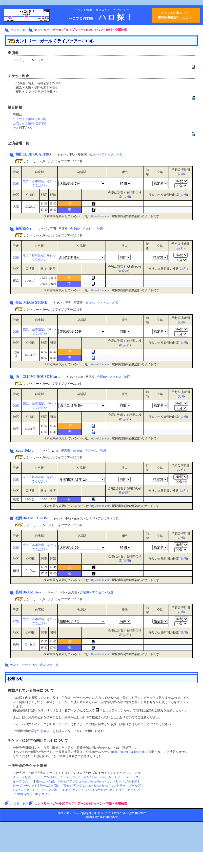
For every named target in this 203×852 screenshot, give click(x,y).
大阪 (16, 206)
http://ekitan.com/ (100, 216)
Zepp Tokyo (24, 450)
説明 (181, 174)
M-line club (137, 752)
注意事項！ (44, 731)
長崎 (16, 644)
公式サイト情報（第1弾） (30, 119)
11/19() (30, 354)
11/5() (30, 280)
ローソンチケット (25, 785)
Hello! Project (119, 752)
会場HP (94, 154)
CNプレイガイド (24, 790)
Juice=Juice (99, 777)
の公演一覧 (34, 665)
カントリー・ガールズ (123, 777)
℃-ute (65, 777)
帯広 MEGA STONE (31, 302)
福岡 (16, 570)
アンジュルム (80, 777)
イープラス (20, 781)
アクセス (108, 154)
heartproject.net (108, 817)
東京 (16, 280)
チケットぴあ (22, 777)
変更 (16, 183)
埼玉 (16, 429)
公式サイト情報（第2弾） (30, 123)
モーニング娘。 (48, 777)
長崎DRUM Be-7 (28, 592)
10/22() (30, 206)
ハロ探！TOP (19, 30)
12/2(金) (30, 499)
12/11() (30, 644)
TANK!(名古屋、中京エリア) (32, 794)
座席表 (65, 450)
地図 (119, 154)
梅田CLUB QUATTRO (33, 154)
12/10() (30, 570)
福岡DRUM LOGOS (31, 518)
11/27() (30, 429)
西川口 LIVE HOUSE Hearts (38, 377)
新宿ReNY (24, 228)
